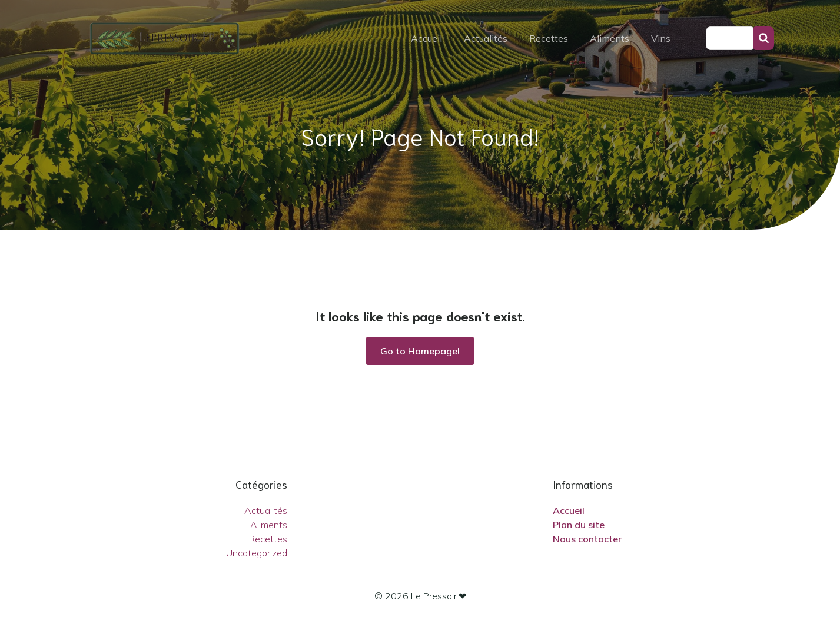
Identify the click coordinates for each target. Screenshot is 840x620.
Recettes (548, 38)
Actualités (485, 38)
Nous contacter (587, 539)
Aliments (609, 38)
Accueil (426, 38)
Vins (660, 38)
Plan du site (579, 525)
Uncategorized (256, 553)
